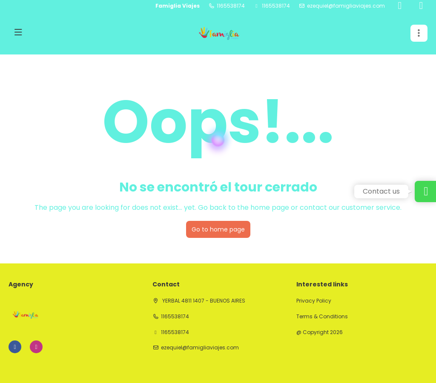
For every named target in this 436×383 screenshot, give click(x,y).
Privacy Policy (313, 300)
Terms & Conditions (322, 316)
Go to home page (218, 229)
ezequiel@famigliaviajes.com (346, 6)
